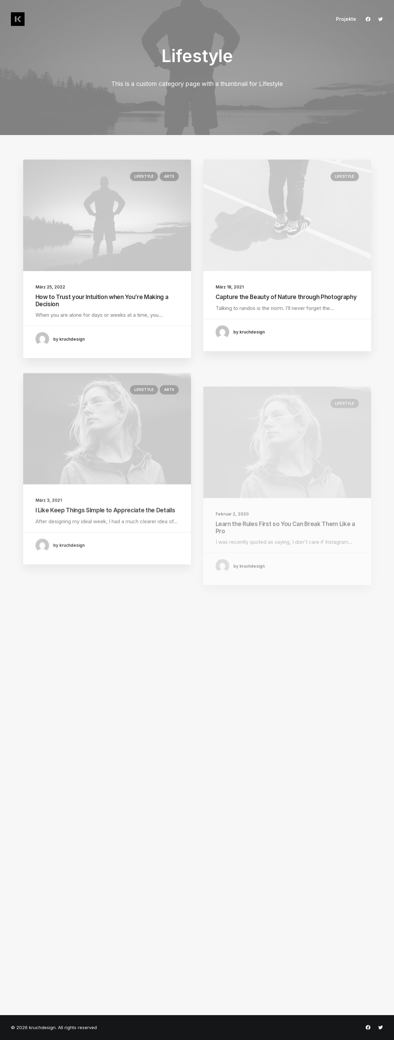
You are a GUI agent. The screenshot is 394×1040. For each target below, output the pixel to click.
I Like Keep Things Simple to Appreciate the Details (105, 530)
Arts (169, 176)
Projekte (346, 19)
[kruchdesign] (18, 19)
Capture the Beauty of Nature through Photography (286, 297)
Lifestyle (144, 176)
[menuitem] (343, 19)
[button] (369, 19)
